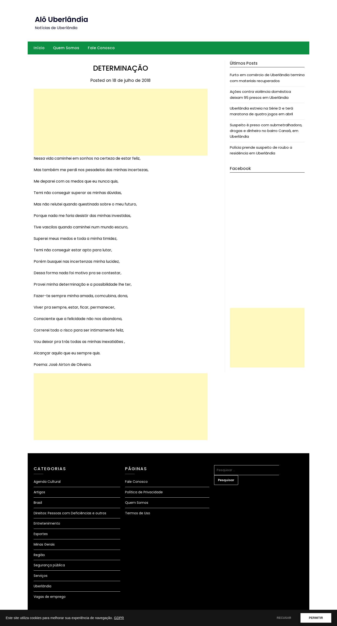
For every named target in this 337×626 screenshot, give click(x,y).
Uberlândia (42, 586)
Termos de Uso (137, 513)
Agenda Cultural (47, 481)
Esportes (41, 533)
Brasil (38, 502)
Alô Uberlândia (61, 20)
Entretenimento (47, 523)
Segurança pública (49, 565)
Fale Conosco (101, 47)
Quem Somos (66, 47)
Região (39, 554)
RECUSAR (284, 618)
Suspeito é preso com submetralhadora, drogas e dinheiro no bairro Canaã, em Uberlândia (266, 130)
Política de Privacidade (144, 492)
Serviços (40, 575)
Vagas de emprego (50, 596)
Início (39, 47)
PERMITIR (316, 618)
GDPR (119, 618)
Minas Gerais (44, 544)
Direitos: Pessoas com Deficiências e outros (70, 513)
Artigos (39, 492)
